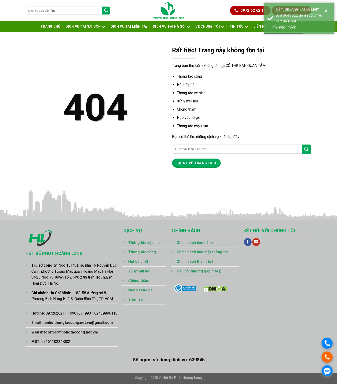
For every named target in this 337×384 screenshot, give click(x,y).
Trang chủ (50, 27)
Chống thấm (186, 109)
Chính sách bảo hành (195, 242)
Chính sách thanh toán (196, 261)
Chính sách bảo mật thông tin (202, 252)
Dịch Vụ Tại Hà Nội (171, 26)
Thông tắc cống (189, 76)
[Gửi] (106, 10)
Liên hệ (259, 27)
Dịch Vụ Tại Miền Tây (129, 27)
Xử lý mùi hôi (187, 101)
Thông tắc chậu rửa (192, 126)
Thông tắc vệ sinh (191, 93)
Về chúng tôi (209, 26)
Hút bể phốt (186, 85)
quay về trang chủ (197, 163)
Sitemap (135, 299)
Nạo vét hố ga (188, 117)
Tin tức (239, 26)
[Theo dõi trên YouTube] (256, 242)
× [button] (326, 11)
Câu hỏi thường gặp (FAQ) (199, 271)
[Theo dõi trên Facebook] (248, 242)
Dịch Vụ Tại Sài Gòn (85, 26)
